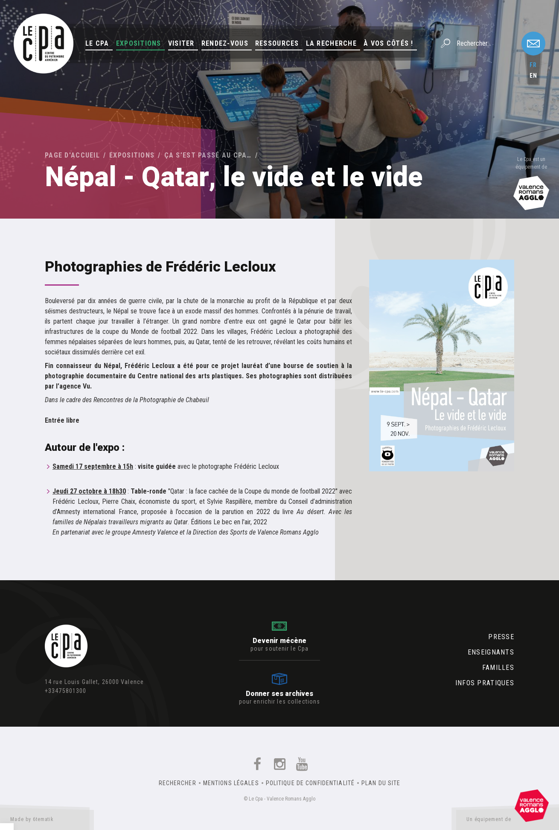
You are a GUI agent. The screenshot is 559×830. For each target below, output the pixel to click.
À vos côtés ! (388, 43)
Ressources (277, 43)
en (533, 75)
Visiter (181, 43)
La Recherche (331, 43)
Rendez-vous (224, 43)
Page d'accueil (72, 155)
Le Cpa (97, 43)
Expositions (138, 43)
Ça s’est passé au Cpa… (208, 155)
